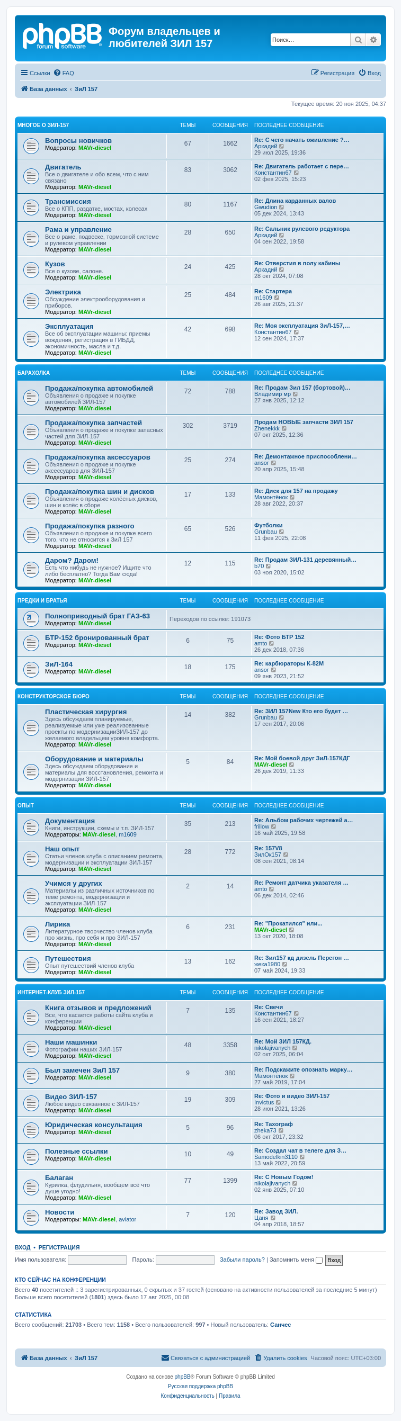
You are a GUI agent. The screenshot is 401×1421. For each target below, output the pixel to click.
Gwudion (265, 207)
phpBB (183, 1377)
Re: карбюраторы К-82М (289, 663)
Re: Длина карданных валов (295, 200)
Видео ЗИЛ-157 (71, 1097)
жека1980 (267, 964)
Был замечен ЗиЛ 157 (82, 1070)
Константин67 (273, 172)
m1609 (263, 297)
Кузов (55, 264)
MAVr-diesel (94, 148)
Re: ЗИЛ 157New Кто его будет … (301, 711)
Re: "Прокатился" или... (288, 923)
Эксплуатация (69, 326)
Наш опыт (62, 849)
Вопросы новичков (78, 141)
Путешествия (68, 959)
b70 (259, 566)
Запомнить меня (296, 1259)
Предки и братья (42, 601)
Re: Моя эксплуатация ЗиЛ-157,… (302, 325)
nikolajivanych (272, 1048)
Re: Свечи (268, 1007)
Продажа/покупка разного (90, 526)
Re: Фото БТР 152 (279, 637)
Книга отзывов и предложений (98, 1008)
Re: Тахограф (273, 1124)
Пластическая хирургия (86, 712)
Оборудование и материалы (94, 759)
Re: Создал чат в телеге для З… (300, 1150)
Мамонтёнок (271, 497)
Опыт (25, 805)
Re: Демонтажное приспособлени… (305, 456)
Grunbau (265, 531)
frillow (261, 826)
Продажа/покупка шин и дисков (99, 492)
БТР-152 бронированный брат (97, 638)
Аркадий (265, 146)
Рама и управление (78, 229)
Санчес (280, 1324)
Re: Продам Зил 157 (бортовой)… (302, 387)
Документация (70, 821)
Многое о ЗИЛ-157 (43, 125)
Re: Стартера (273, 291)
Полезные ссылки (76, 1151)
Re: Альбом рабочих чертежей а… (303, 820)
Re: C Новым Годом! (283, 1177)
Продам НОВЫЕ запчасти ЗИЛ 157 (303, 422)
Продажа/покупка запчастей (93, 423)
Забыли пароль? (242, 1259)
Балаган (59, 1178)
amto (260, 643)
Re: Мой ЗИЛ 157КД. (282, 1041)
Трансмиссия (68, 201)
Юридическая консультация (93, 1125)
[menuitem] (63, 73)
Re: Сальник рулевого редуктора (302, 229)
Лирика (57, 924)
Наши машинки (71, 1042)
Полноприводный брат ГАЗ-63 (97, 616)
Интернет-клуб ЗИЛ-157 (51, 992)
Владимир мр (272, 394)
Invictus (264, 1102)
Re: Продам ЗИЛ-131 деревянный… (305, 559)
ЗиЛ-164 (59, 664)
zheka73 (265, 1130)
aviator (127, 1219)
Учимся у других (73, 883)
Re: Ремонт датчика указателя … (301, 882)
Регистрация (59, 1247)
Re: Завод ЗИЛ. (276, 1211)
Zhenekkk (267, 428)
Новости (59, 1212)
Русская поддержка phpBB (200, 1386)
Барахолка (33, 373)
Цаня (261, 1218)
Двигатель (63, 167)
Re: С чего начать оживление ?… (302, 140)
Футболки (268, 525)
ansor (261, 463)
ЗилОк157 (267, 854)
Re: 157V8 (268, 848)
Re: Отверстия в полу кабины (297, 263)
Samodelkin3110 (276, 1157)
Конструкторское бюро (53, 696)
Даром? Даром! (72, 560)
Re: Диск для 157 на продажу (296, 491)
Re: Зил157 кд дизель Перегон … (301, 958)
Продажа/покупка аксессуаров (97, 457)
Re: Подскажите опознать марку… (303, 1069)
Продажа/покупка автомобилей (99, 388)
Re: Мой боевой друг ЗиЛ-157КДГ (302, 758)
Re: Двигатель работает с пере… (301, 166)
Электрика (63, 292)
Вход (22, 1247)
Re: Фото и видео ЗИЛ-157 (291, 1096)
